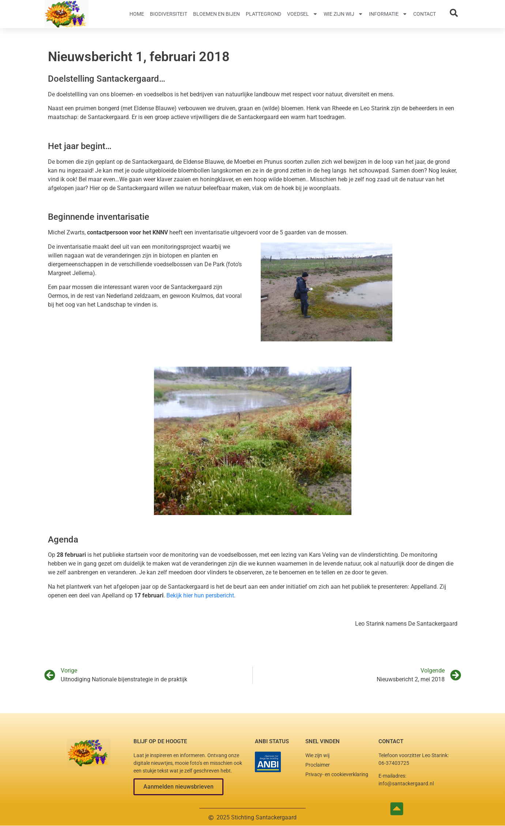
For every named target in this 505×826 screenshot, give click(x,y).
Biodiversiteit (168, 14)
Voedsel (302, 14)
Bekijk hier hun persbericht (200, 595)
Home (136, 14)
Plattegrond (263, 14)
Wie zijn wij (343, 14)
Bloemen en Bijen (216, 14)
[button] (178, 786)
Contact (424, 14)
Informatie (388, 14)
